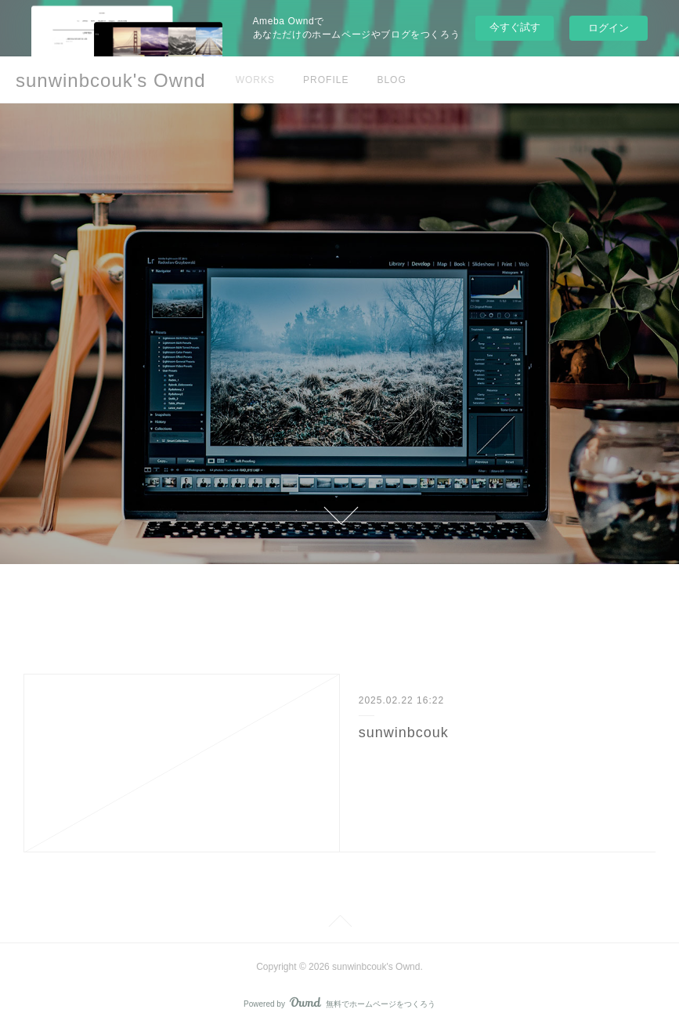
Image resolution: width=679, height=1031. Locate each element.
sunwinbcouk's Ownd (111, 80)
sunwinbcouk (404, 732)
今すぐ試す (514, 27)
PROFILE (326, 79)
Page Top (339, 923)
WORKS (255, 79)
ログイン (608, 28)
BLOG (391, 79)
